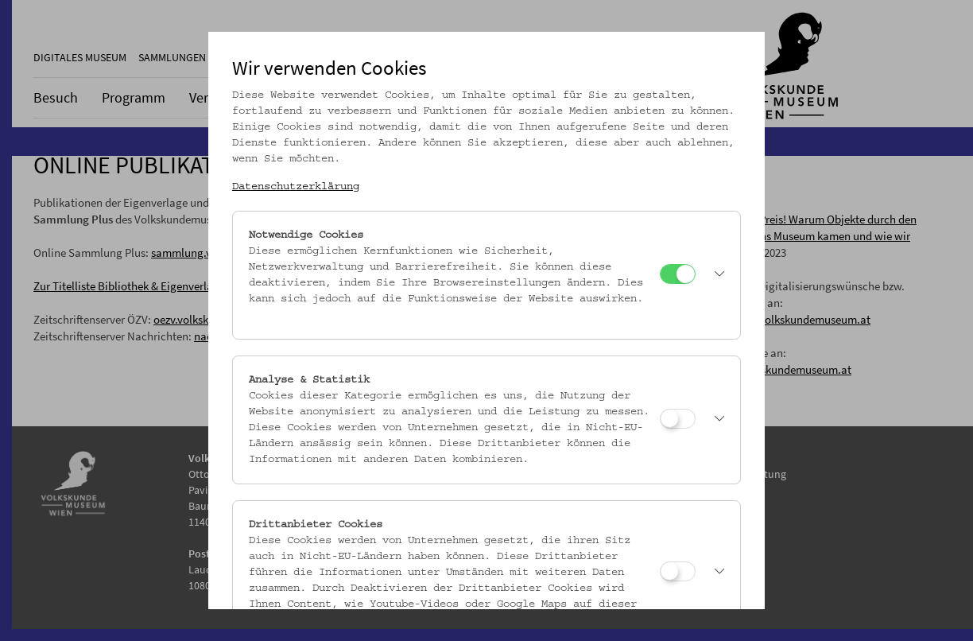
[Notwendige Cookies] (678, 274)
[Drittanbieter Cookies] (678, 571)
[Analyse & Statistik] (678, 419)
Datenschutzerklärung (295, 187)
